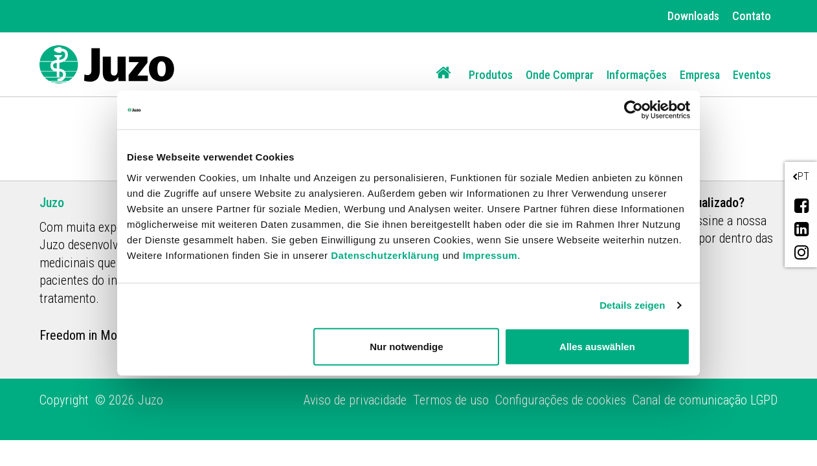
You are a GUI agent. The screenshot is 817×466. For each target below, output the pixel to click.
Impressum (490, 254)
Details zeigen (632, 305)
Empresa (700, 75)
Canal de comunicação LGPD (705, 400)
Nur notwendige (406, 345)
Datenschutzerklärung (385, 254)
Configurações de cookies (560, 400)
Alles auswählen (597, 345)
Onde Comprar (560, 75)
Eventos (752, 75)
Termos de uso (451, 400)
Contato (751, 16)
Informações (637, 75)
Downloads (693, 16)
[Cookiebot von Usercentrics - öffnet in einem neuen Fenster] (633, 110)
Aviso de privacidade (355, 400)
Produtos (491, 75)
